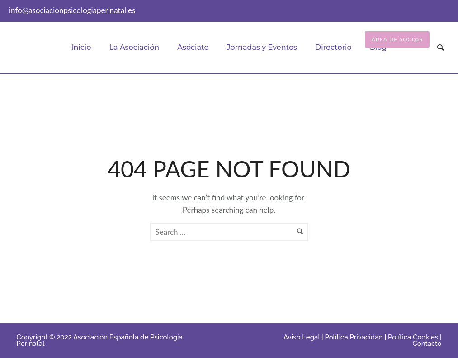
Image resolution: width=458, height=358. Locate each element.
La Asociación (134, 47)
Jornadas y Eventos (262, 47)
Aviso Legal (301, 337)
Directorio (333, 47)
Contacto (426, 343)
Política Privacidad (353, 337)
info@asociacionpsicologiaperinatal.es (72, 10)
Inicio (81, 47)
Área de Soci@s (397, 39)
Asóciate (192, 47)
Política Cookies (413, 337)
